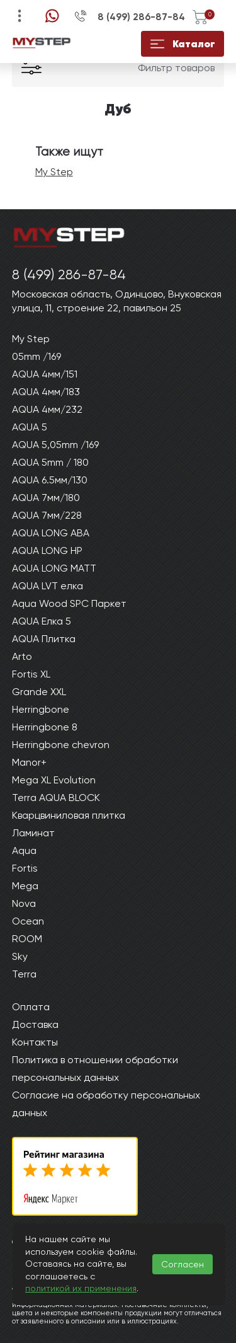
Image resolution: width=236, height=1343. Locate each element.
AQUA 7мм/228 (47, 515)
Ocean (28, 921)
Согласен (182, 1264)
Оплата (31, 1007)
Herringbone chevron (61, 745)
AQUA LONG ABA (50, 533)
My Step (54, 172)
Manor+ (29, 762)
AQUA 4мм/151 (44, 374)
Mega (25, 886)
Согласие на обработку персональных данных (106, 1104)
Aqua (24, 850)
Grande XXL (39, 692)
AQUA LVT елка (47, 586)
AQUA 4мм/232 (47, 409)
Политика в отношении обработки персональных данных (95, 1068)
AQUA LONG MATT (54, 568)
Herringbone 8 (44, 727)
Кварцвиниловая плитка (68, 815)
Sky (20, 956)
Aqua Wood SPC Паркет (69, 603)
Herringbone (40, 709)
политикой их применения (81, 1288)
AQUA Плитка (44, 639)
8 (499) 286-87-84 (141, 17)
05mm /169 (36, 356)
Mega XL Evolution (54, 780)
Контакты (35, 1042)
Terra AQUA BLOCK (56, 798)
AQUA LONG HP (47, 550)
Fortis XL (31, 674)
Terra (24, 974)
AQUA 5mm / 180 (50, 462)
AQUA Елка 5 (41, 621)
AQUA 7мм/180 (46, 498)
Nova (24, 903)
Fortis (25, 868)
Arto (22, 656)
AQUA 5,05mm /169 (55, 445)
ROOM (27, 939)
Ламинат (33, 833)
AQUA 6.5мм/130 (49, 480)
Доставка (35, 1024)
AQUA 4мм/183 (46, 392)
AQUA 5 (29, 427)
